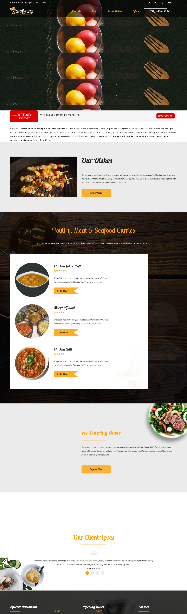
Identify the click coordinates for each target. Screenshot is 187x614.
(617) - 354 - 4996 (37, 2)
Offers (136, 11)
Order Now (96, 193)
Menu (94, 11)
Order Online (115, 11)
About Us (76, 11)
